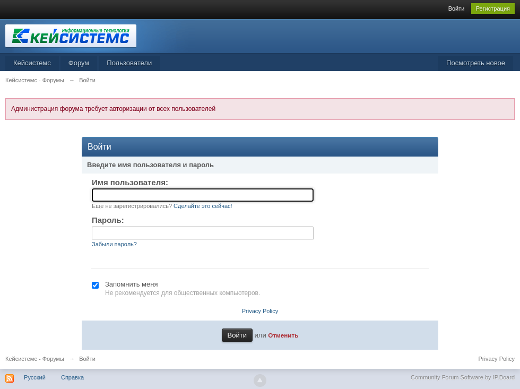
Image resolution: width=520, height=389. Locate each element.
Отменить (283, 335)
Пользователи (129, 63)
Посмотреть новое (475, 63)
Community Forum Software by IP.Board (463, 377)
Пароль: (108, 219)
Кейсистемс (32, 63)
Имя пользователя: (130, 182)
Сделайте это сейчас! (203, 206)
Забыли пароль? (114, 244)
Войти (456, 8)
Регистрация (493, 8)
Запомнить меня (131, 284)
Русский (35, 377)
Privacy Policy (260, 311)
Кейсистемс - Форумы (34, 359)
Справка (72, 377)
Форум (79, 63)
